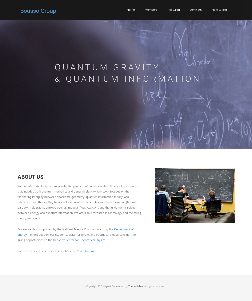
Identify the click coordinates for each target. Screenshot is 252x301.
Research (173, 9)
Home (131, 9)
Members (151, 9)
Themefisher (135, 286)
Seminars (196, 9)
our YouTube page (84, 251)
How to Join (219, 9)
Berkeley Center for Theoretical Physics (79, 240)
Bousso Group (38, 10)
